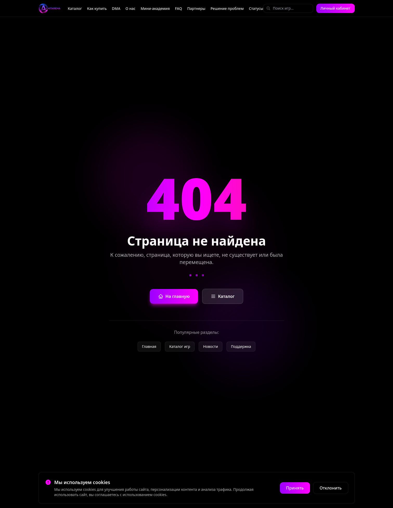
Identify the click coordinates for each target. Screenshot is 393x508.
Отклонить (331, 488)
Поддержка (241, 346)
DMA (116, 8)
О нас (131, 8)
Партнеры (196, 8)
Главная (149, 346)
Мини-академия (155, 8)
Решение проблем (226, 8)
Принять (295, 488)
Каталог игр (179, 346)
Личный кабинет (335, 8)
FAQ (178, 8)
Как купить (97, 8)
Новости (210, 346)
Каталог (75, 8)
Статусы (256, 8)
